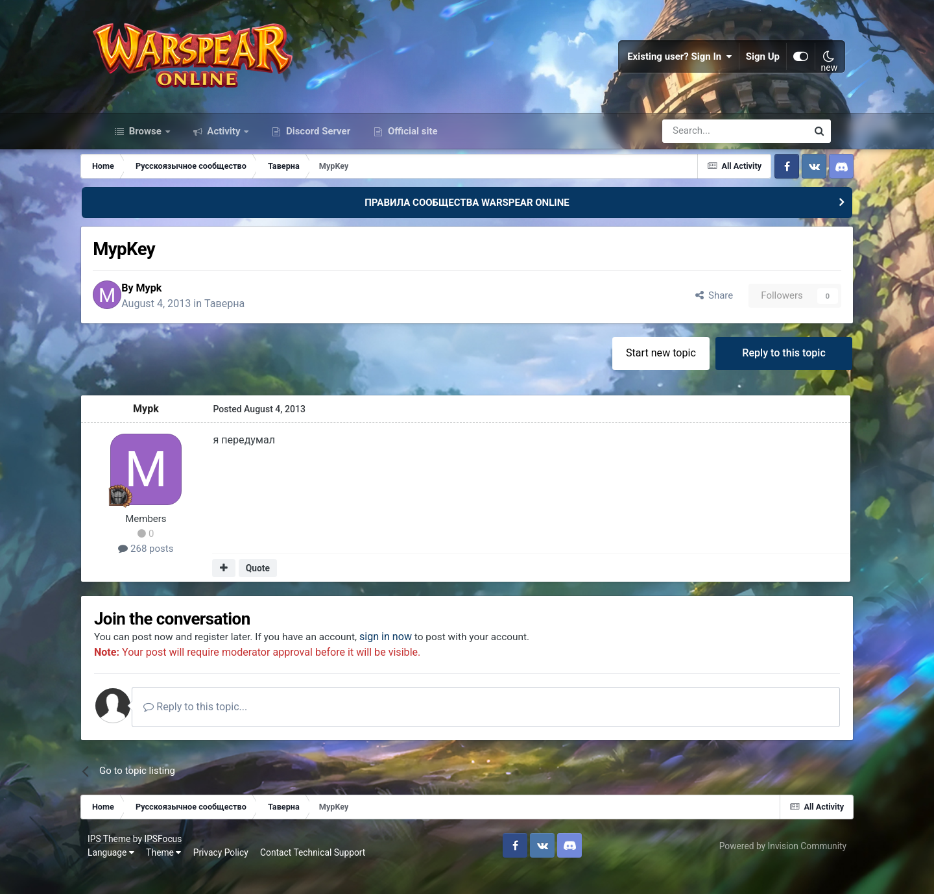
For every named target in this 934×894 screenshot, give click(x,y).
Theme (179, 874)
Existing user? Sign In (665, 65)
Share (690, 314)
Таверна (255, 322)
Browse (145, 148)
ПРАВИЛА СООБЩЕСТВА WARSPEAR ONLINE (467, 219)
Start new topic (638, 372)
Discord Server (316, 148)
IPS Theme (124, 860)
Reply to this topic (762, 372)
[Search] (700, 148)
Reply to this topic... (229, 729)
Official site (411, 148)
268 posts (168, 569)
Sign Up (748, 65)
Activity (224, 148)
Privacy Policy (236, 874)
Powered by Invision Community (767, 867)
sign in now (420, 658)
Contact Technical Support (328, 874)
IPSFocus (178, 860)
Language (126, 874)
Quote (279, 588)
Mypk (180, 306)
